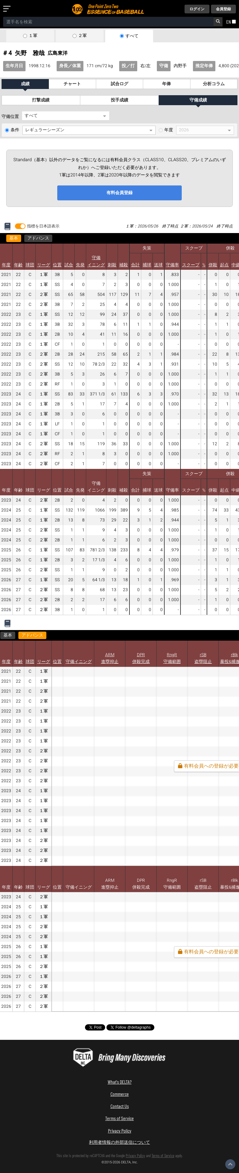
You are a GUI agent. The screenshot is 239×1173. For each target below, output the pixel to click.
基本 (13, 238)
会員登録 (223, 9)
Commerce (119, 1094)
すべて (131, 36)
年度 (168, 130)
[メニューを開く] (8, 9)
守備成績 (198, 100)
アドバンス (38, 238)
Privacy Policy (119, 1130)
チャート (72, 84)
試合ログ (119, 84)
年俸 (166, 84)
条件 (15, 130)
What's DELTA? (120, 1082)
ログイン (197, 9)
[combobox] (108, 22)
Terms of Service (119, 1118)
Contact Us (119, 1106)
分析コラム (214, 84)
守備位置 (10, 117)
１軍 (33, 36)
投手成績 (119, 100)
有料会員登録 (119, 192)
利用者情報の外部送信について (119, 1142)
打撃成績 (40, 100)
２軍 (82, 36)
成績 (25, 84)
